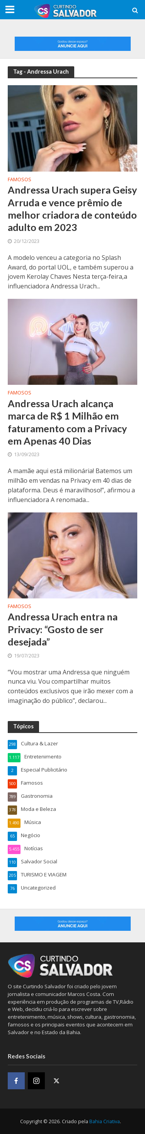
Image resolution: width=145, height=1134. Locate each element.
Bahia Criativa (104, 1121)
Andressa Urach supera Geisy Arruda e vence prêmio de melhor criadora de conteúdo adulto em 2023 (72, 208)
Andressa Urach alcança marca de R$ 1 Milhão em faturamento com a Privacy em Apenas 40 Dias (67, 422)
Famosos (19, 180)
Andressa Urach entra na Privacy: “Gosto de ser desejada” (63, 629)
